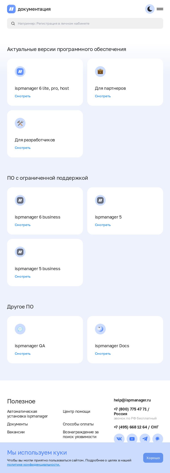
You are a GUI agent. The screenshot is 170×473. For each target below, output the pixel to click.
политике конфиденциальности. (33, 464)
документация (34, 9)
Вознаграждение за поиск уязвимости (81, 434)
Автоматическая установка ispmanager (27, 413)
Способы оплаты (78, 424)
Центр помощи (76, 411)
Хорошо (153, 458)
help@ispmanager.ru (132, 400)
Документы (17, 424)
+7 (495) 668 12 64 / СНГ (136, 427)
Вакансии (16, 432)
